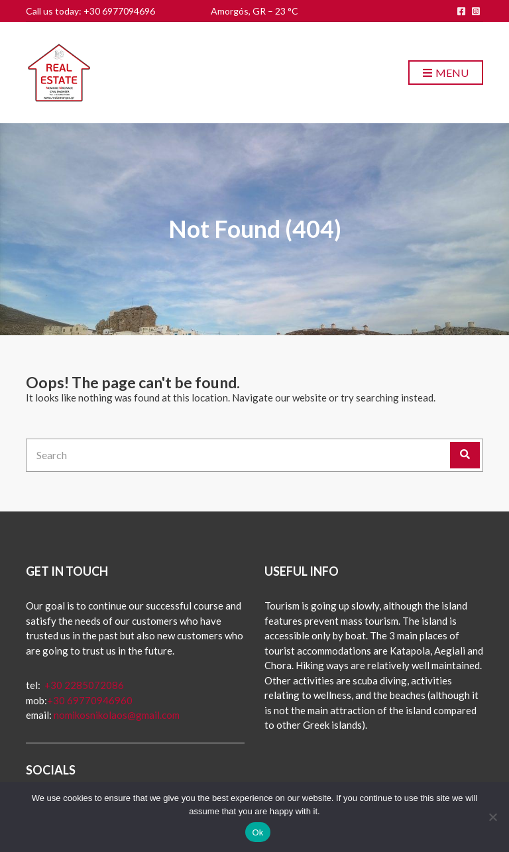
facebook (461, 11)
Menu (446, 73)
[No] (492, 817)
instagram (476, 11)
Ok (257, 832)
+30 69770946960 (90, 700)
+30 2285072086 (83, 685)
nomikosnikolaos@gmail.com (117, 715)
